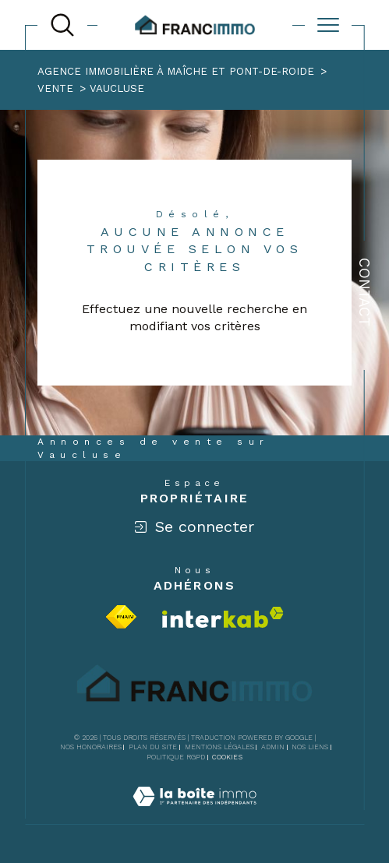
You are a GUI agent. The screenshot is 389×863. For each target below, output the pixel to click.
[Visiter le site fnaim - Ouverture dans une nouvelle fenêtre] (121, 616)
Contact (364, 292)
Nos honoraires (91, 747)
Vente (55, 88)
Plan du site (153, 747)
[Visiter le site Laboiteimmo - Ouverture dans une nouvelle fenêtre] (194, 814)
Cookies (227, 757)
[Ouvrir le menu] (328, 25)
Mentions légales (219, 747)
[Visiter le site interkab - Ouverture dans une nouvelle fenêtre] (223, 617)
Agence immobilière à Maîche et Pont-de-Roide (175, 71)
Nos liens (310, 747)
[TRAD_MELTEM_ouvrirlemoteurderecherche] (62, 24)
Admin (273, 747)
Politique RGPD (176, 757)
